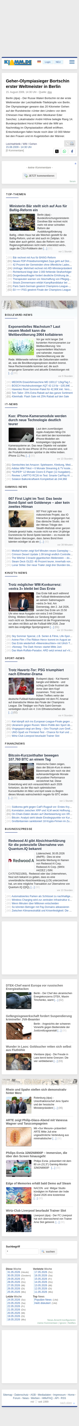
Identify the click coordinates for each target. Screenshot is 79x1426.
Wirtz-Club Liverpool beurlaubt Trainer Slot (35, 735)
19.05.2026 (13, 1316)
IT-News (11, 404)
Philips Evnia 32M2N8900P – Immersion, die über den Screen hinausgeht (36, 1154)
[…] (45, 248)
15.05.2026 (41, 1278)
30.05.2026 (13, 1275)
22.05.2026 (13, 1306)
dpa (50, 92)
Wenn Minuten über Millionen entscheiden (35, 903)
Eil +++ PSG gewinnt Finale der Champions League (42, 289)
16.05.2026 (41, 1275)
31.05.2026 (13, 1272)
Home (71, 1394)
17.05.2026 (41, 1272)
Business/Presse (18, 829)
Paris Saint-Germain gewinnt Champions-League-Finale (44, 286)
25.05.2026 (13, 1291)
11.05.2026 (41, 1291)
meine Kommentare (47, 1323)
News (26, 1398)
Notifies (72, 1323)
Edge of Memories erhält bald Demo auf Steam (38, 1183)
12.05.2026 (41, 1288)
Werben (35, 1398)
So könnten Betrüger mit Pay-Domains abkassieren (40, 907)
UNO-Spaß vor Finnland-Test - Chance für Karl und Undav (44, 732)
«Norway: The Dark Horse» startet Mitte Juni (37, 646)
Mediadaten (44, 1394)
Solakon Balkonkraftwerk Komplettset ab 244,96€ (39, 479)
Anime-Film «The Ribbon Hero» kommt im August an (41, 639)
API (57, 1398)
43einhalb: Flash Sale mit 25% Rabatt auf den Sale (40, 396)
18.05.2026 (13, 1319)
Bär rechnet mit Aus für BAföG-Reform (34, 257)
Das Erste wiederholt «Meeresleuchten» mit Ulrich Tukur (43, 643)
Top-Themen (16, 194)
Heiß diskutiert (43, 1303)
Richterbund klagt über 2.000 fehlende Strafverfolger (42, 271)
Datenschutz (21, 1394)
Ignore (62, 1323)
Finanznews (15, 743)
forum (73, 181)
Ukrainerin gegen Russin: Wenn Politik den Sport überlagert (45, 725)
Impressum (59, 1394)
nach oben (66, 1402)
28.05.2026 (13, 1282)
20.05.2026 (13, 1313)
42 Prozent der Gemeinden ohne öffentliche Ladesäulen (44, 264)
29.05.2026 (13, 1278)
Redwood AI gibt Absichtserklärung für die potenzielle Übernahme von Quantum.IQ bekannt (36, 845)
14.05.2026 (41, 1282)
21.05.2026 (13, 1309)
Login (48, 62)
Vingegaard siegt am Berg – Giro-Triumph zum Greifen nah (45, 728)
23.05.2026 (13, 1303)
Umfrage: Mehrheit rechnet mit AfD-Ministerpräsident (42, 268)
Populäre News (43, 1299)
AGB (33, 1394)
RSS (63, 1398)
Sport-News (15, 658)
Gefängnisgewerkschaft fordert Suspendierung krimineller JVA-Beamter (39, 1017)
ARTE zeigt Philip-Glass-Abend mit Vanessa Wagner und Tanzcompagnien (36, 1121)
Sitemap (7, 1394)
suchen (48, 1251)
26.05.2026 (13, 1288)
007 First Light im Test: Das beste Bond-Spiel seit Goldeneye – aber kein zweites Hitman (39, 502)
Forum (16, 1398)
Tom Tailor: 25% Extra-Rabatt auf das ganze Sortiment (42, 392)
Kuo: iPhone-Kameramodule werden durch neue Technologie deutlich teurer (37, 420)
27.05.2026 (13, 1285)
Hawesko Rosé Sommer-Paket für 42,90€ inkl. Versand (43, 389)
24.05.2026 (13, 1299)
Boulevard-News (18, 314)
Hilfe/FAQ (47, 1398)
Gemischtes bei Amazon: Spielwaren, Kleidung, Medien (43, 464)
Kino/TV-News (16, 572)
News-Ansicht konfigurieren (61, 1320)
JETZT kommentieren (39, 175)
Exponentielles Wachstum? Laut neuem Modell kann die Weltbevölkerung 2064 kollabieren (35, 330)
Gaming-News (16, 486)
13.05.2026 (41, 1285)
